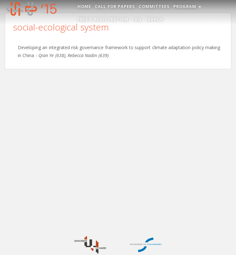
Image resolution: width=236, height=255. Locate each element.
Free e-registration (103, 19)
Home (84, 6)
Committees (154, 6)
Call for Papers (115, 6)
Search (154, 19)
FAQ (136, 19)
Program (187, 6)
